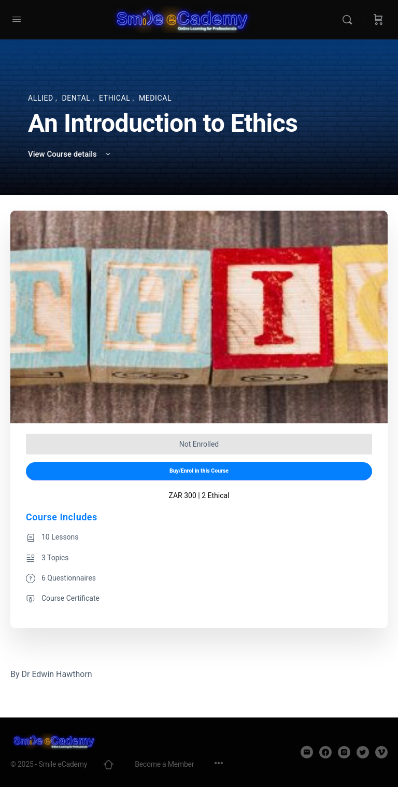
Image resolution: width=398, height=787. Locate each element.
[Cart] (378, 19)
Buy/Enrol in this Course (199, 470)
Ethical (115, 98)
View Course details (70, 154)
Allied (41, 98)
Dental (77, 98)
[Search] (350, 19)
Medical (155, 98)
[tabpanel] (199, 674)
